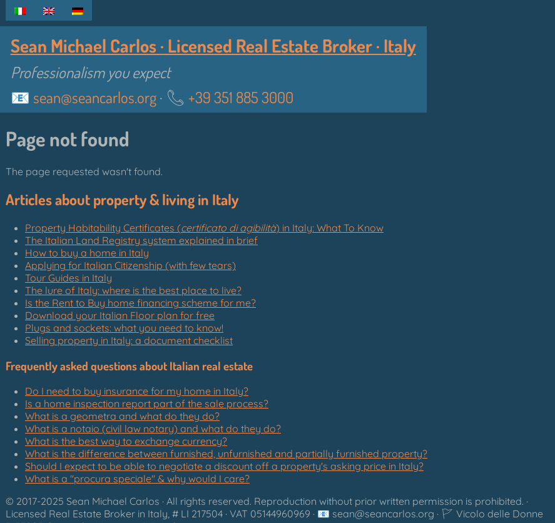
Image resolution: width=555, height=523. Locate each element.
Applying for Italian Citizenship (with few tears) (130, 265)
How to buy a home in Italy (87, 252)
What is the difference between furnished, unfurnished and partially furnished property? (226, 453)
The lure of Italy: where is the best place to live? (133, 290)
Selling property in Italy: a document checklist (129, 340)
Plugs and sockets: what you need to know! (124, 328)
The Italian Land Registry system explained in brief (141, 240)
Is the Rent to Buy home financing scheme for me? (140, 303)
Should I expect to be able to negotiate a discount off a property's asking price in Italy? (224, 466)
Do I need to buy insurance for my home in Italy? (136, 391)
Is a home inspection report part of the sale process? (146, 403)
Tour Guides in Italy (68, 278)
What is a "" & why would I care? (137, 478)
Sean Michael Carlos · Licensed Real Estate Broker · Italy (213, 45)
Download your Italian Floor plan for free (120, 315)
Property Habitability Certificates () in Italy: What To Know (204, 227)
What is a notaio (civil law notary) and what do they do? (153, 428)
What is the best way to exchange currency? (126, 441)
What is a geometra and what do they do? (122, 416)
